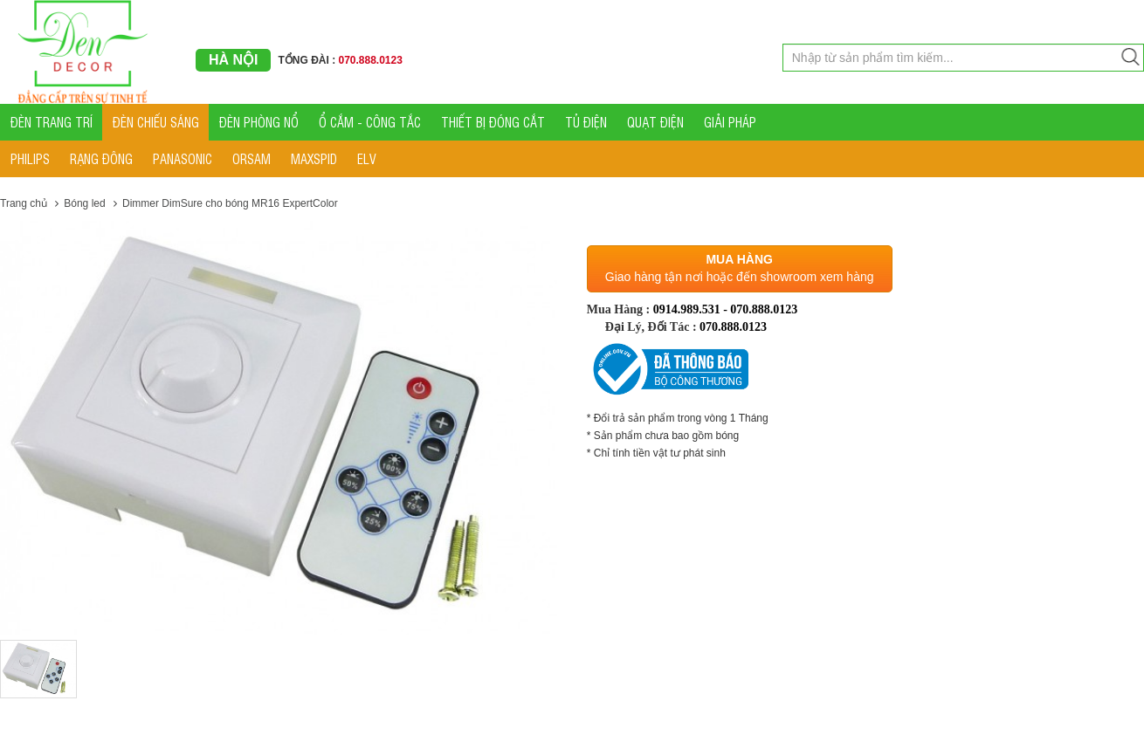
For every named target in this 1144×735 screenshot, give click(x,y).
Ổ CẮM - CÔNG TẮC (370, 121)
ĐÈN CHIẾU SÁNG (156, 121)
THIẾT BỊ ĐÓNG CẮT (493, 121)
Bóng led (84, 203)
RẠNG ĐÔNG (101, 158)
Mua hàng (739, 259)
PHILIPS (30, 158)
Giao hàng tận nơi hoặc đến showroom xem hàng (739, 277)
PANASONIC (182, 158)
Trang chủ (23, 203)
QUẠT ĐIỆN (655, 121)
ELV (366, 158)
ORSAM (251, 158)
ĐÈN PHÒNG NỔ (259, 121)
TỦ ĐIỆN (586, 121)
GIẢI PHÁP (730, 121)
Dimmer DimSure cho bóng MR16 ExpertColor (230, 203)
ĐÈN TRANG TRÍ (51, 121)
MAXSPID (314, 158)
